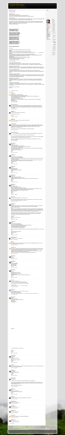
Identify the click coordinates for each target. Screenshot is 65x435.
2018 (53, 25)
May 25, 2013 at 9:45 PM (14, 258)
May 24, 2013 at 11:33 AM (14, 219)
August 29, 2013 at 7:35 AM (14, 417)
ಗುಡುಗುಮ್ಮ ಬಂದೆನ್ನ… (54, 43)
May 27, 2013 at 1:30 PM (14, 362)
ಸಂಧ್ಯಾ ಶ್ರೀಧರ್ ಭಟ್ (13, 237)
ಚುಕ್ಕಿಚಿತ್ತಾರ (12, 111)
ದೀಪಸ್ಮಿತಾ (12, 396)
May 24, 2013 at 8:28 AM (14, 140)
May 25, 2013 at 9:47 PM (14, 267)
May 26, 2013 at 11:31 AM (14, 286)
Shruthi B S (12, 247)
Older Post (43, 426)
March (54, 47)
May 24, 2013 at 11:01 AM (14, 172)
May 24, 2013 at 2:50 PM (14, 239)
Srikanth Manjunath (13, 104)
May (54, 41)
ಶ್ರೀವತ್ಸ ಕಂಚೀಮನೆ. (13, 401)
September (54, 39)
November (54, 35)
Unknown (12, 93)
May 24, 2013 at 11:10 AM (14, 194)
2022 (53, 22)
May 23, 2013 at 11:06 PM (14, 121)
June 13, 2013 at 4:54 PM (14, 394)
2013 (53, 31)
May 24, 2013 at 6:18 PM (14, 253)
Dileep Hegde (13, 123)
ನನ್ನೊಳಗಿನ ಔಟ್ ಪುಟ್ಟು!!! (16, 5)
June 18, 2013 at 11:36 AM (14, 403)
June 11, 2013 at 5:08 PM (14, 386)
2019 (53, 24)
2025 (53, 20)
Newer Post (11, 426)
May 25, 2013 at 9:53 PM (14, 277)
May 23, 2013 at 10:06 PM (14, 116)
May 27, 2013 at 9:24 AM (14, 294)
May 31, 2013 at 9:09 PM (14, 375)
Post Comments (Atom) (15, 428)
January (54, 50)
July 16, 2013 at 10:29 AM (14, 412)
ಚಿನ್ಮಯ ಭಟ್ (12, 143)
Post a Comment (12, 423)
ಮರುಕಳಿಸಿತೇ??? (54, 45)
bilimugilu (12, 289)
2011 (53, 53)
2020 (53, 23)
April (54, 46)
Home (27, 426)
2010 (53, 54)
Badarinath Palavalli (13, 132)
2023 (53, 21)
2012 (53, 52)
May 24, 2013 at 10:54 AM (14, 152)
